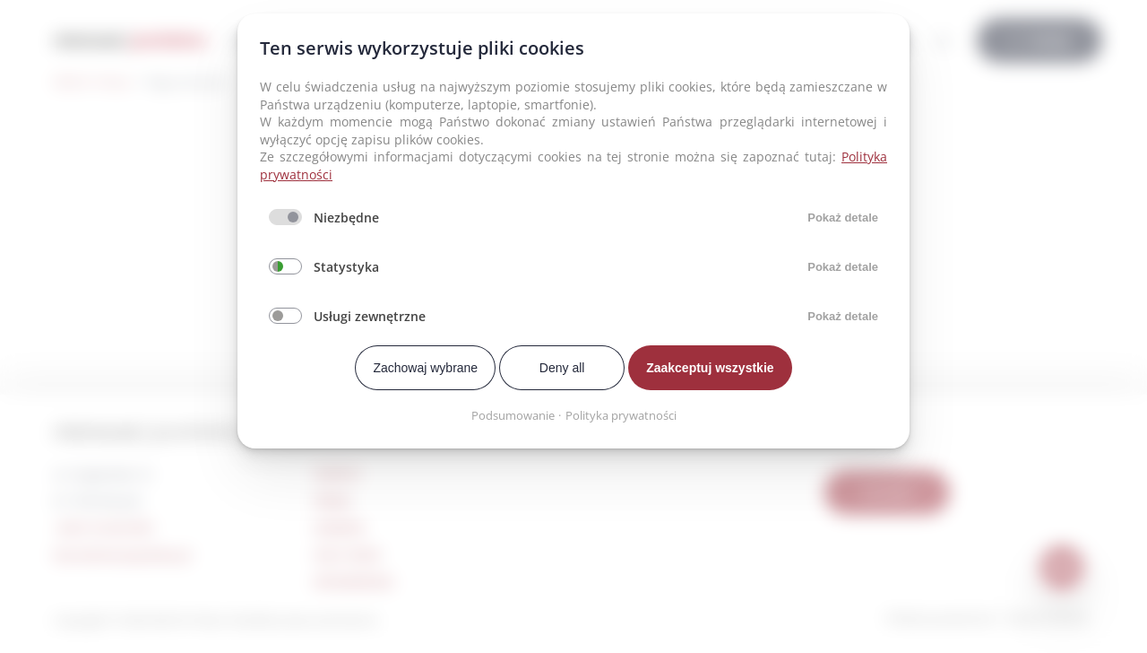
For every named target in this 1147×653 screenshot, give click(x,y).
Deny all (562, 368)
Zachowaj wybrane (425, 368)
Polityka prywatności (621, 415)
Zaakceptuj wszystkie (709, 368)
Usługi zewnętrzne (370, 316)
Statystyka (346, 266)
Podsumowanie (513, 415)
